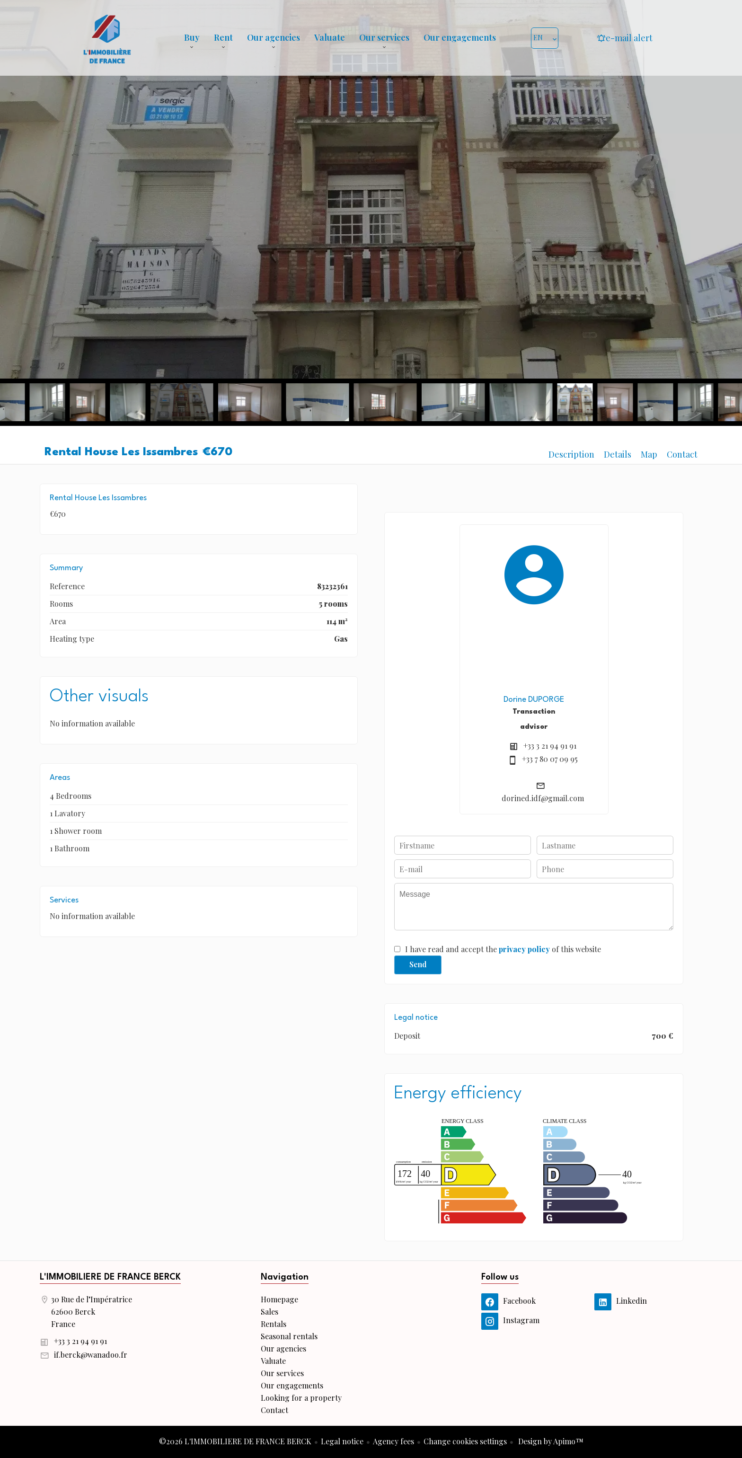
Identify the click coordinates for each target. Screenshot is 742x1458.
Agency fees (393, 1441)
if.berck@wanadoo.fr (90, 1355)
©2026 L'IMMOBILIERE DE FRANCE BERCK (235, 1441)
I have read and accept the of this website (503, 949)
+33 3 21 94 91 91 (549, 746)
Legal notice (342, 1441)
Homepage (107, 37)
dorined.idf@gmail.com (543, 798)
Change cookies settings (465, 1441)
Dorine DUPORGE (534, 700)
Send (418, 964)
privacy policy (524, 949)
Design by (549, 1441)
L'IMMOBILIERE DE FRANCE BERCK (110, 1277)
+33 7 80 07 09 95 (550, 759)
